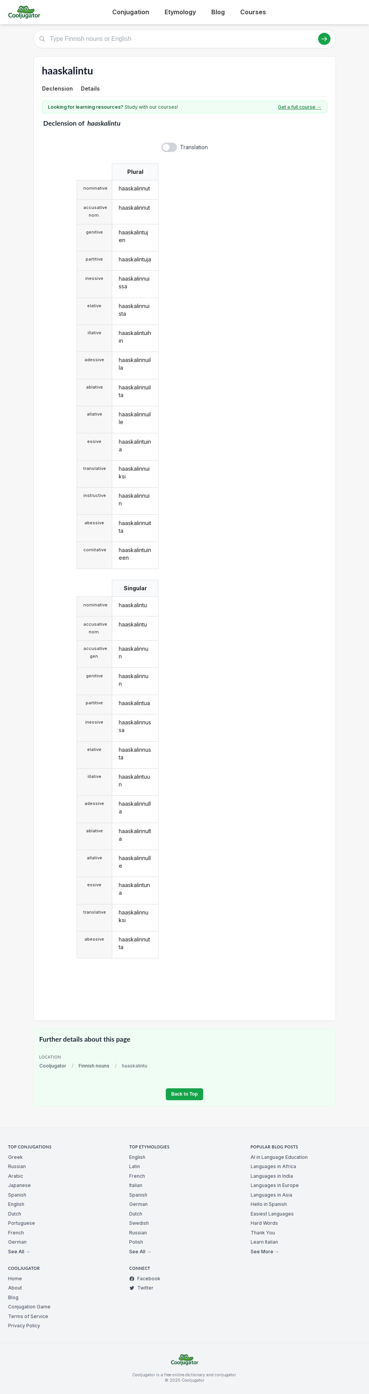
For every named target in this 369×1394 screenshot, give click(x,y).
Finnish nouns (94, 1066)
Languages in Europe (275, 1185)
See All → (19, 1251)
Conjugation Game (29, 1307)
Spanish (17, 1195)
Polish (136, 1242)
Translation (194, 147)
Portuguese (21, 1223)
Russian (17, 1166)
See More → (265, 1251)
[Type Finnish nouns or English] (185, 39)
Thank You (263, 1233)
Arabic (15, 1176)
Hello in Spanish (269, 1204)
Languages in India (272, 1176)
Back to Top (184, 1094)
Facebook (144, 1278)
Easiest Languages (272, 1214)
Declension (57, 88)
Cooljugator (52, 1066)
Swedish (139, 1223)
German (17, 1242)
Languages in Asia (271, 1195)
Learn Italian (264, 1242)
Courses (253, 12)
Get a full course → (299, 107)
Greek (15, 1157)
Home (15, 1278)
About (15, 1288)
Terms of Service (28, 1316)
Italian (135, 1185)
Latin (134, 1166)
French (16, 1233)
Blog (218, 12)
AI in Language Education (279, 1157)
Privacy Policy (24, 1325)
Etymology (180, 12)
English (16, 1204)
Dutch (14, 1214)
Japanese (19, 1185)
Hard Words (264, 1223)
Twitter (141, 1288)
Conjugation (130, 12)
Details (90, 88)
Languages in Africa (273, 1166)
